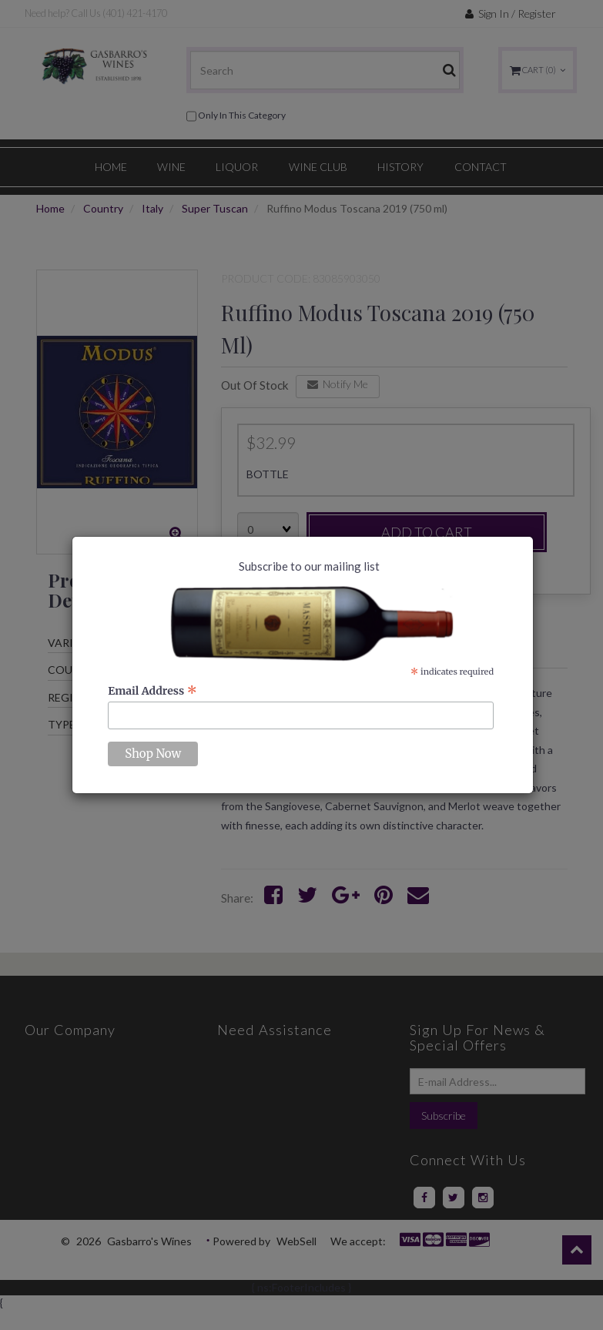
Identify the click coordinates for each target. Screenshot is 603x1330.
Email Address (152, 690)
